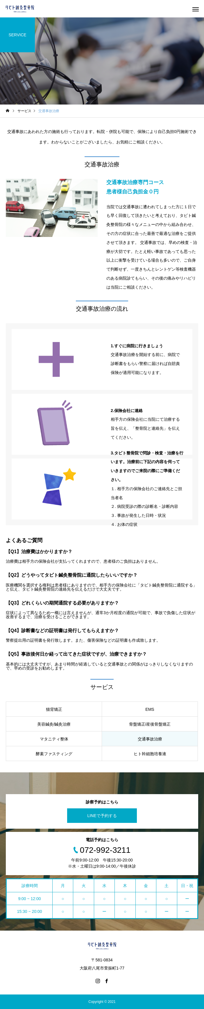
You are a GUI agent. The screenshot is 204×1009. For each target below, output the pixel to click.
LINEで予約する (102, 815)
